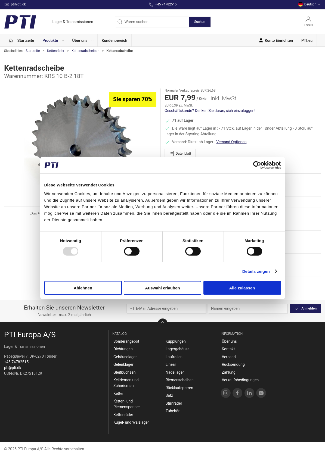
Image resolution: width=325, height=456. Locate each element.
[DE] (48, 22)
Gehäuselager (125, 357)
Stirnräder (174, 403)
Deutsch (309, 4)
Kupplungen (176, 341)
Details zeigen (256, 271)
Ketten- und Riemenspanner (126, 404)
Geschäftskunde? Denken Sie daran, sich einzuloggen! (210, 110)
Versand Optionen (231, 142)
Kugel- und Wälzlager (131, 422)
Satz (169, 395)
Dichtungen (123, 349)
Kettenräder (55, 51)
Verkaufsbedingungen (240, 380)
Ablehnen (83, 287)
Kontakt (228, 349)
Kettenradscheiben (85, 51)
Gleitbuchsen (124, 372)
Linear (171, 364)
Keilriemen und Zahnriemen (126, 383)
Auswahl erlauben (162, 287)
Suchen (199, 22)
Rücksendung (233, 364)
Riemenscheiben (180, 380)
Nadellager (175, 372)
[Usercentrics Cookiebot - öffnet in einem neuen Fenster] (257, 165)
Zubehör (173, 411)
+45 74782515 (16, 362)
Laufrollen (174, 357)
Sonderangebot (126, 341)
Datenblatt (180, 153)
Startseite (33, 51)
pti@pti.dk (12, 368)
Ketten (118, 393)
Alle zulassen (242, 287)
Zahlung (228, 372)
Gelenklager (123, 364)
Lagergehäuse (178, 349)
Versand (229, 357)
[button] (53, 40)
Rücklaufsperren (179, 388)
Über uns (229, 341)
